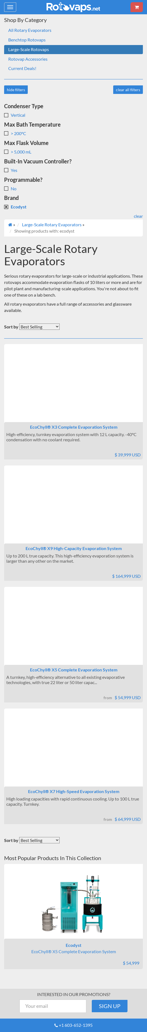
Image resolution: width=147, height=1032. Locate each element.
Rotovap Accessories (28, 59)
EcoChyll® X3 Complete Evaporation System (73, 426)
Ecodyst (15, 206)
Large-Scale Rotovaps (28, 49)
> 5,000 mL (17, 151)
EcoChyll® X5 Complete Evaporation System (73, 669)
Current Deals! (22, 68)
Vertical (14, 115)
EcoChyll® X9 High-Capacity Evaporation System (74, 548)
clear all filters (128, 89)
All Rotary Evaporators (29, 30)
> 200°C (15, 133)
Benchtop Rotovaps (27, 39)
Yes (10, 170)
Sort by (11, 326)
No (10, 188)
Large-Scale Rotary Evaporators (52, 224)
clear (138, 216)
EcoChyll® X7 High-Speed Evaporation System (73, 791)
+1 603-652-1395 (76, 1025)
